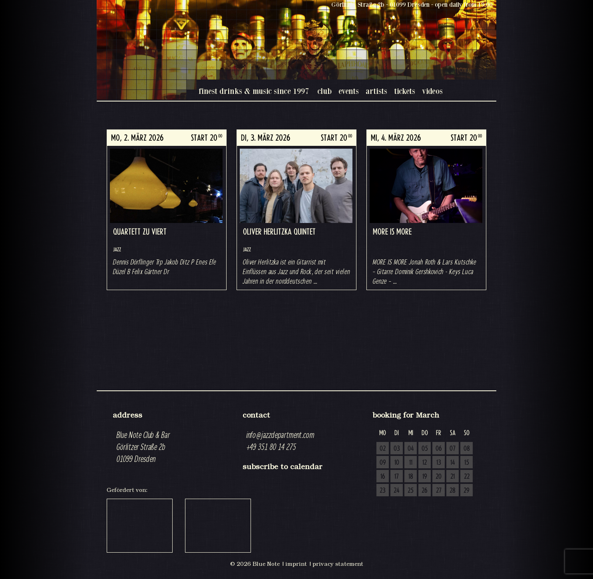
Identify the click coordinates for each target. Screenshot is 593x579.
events (348, 91)
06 (439, 448)
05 (425, 448)
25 (411, 490)
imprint (296, 564)
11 (410, 462)
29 (467, 490)
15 (466, 462)
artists (376, 91)
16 (382, 476)
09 (383, 462)
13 (438, 462)
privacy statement (337, 564)
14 (452, 462)
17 (396, 476)
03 (397, 448)
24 (397, 490)
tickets (404, 91)
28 (453, 490)
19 (424, 476)
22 (467, 476)
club (324, 91)
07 (453, 448)
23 (383, 490)
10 (396, 462)
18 (410, 476)
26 (425, 490)
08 (467, 448)
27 (439, 490)
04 (411, 448)
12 (424, 462)
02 (383, 448)
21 (452, 476)
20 (439, 476)
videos (432, 91)
